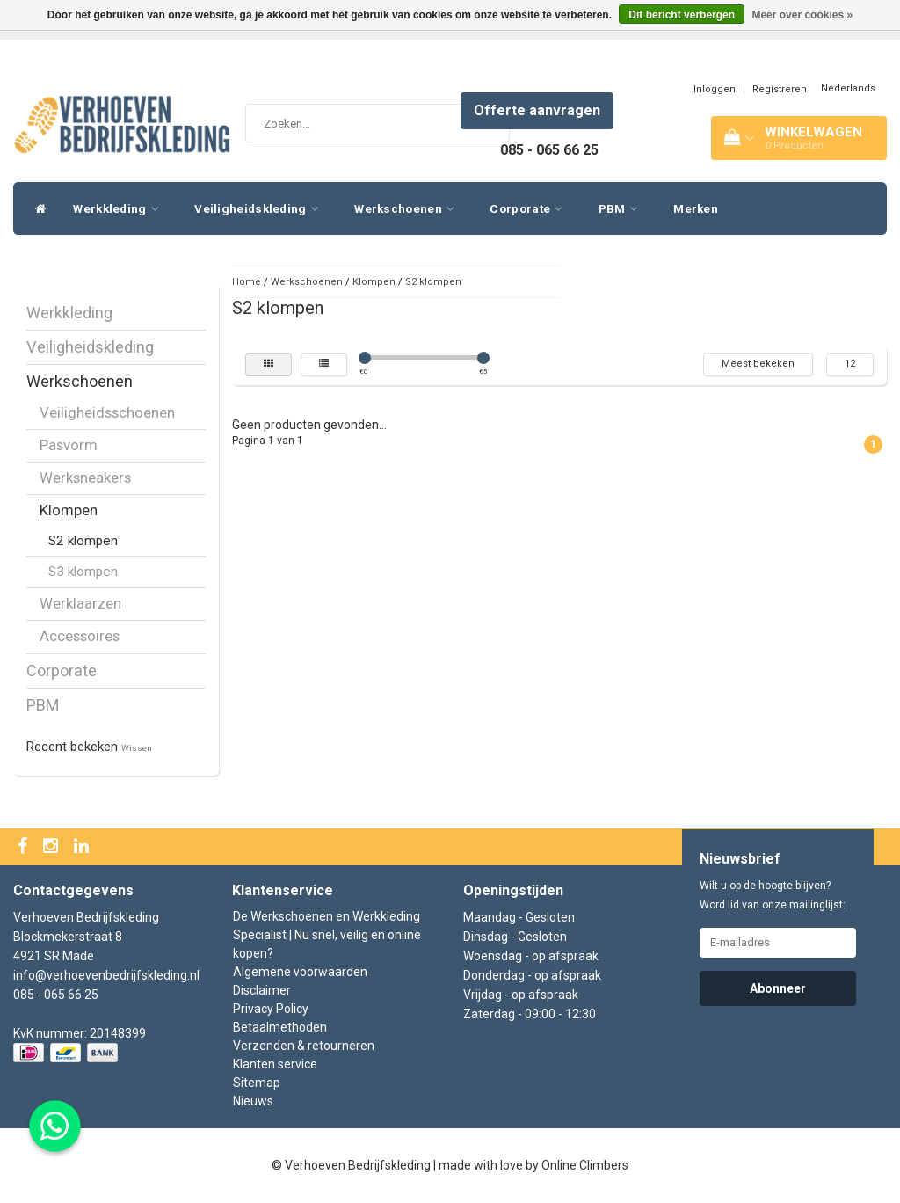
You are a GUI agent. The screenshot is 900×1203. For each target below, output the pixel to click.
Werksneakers (85, 477)
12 (850, 363)
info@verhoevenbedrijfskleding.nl (106, 975)
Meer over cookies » (802, 15)
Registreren (779, 89)
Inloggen (714, 89)
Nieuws (253, 1101)
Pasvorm (69, 445)
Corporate (530, 208)
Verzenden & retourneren (303, 1046)
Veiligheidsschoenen (107, 412)
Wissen (136, 748)
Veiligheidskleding (261, 208)
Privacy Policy (270, 1009)
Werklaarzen (80, 603)
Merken (695, 208)
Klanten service (275, 1064)
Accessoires (80, 636)
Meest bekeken (758, 363)
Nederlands (848, 88)
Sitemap (256, 1082)
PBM (623, 208)
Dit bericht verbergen (681, 15)
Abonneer (778, 988)
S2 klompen (83, 541)
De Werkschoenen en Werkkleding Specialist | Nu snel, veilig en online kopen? (327, 934)
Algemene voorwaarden (300, 972)
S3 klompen (83, 572)
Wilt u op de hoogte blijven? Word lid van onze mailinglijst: (773, 895)
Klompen (69, 510)
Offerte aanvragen (537, 110)
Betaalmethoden (280, 1027)
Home (246, 282)
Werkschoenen (408, 208)
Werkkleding (120, 208)
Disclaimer (262, 990)
